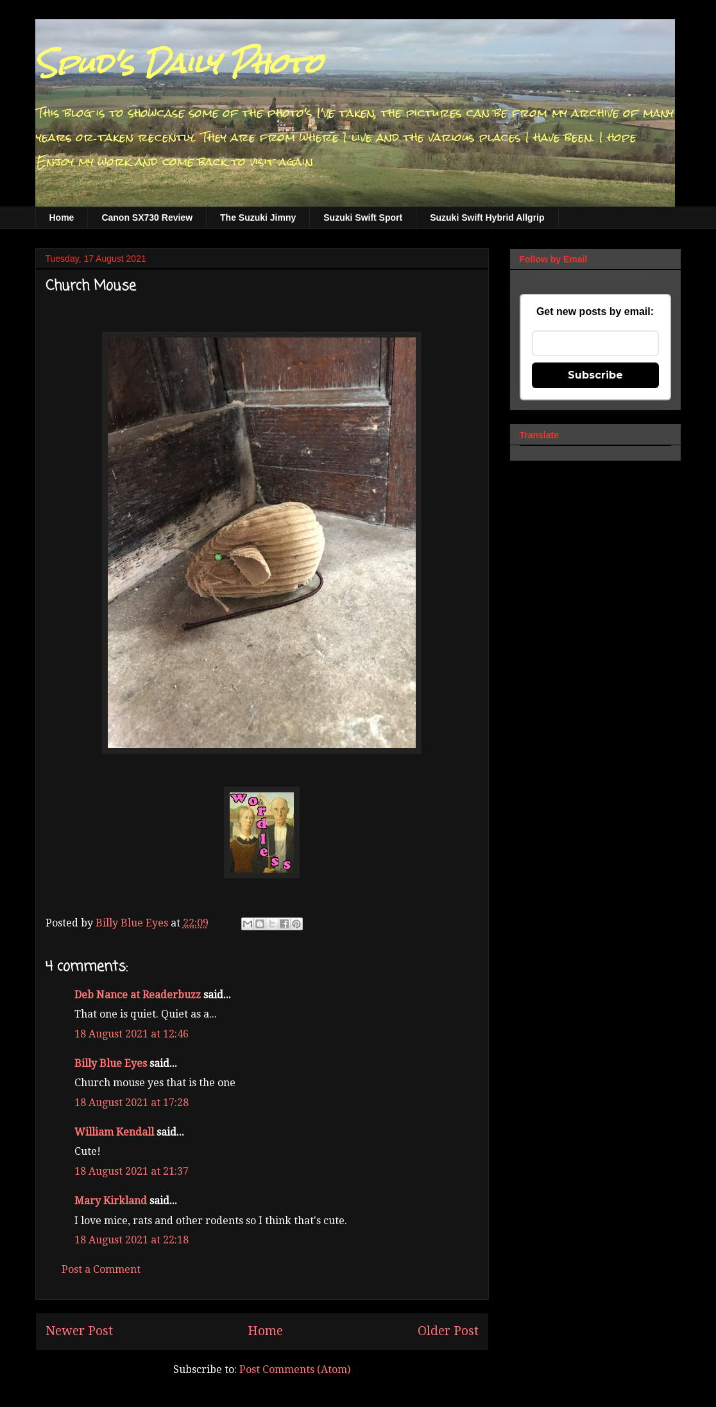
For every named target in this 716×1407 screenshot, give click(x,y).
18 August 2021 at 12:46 (131, 1034)
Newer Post (79, 1331)
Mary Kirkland (110, 1201)
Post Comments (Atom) (294, 1369)
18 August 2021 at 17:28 (131, 1102)
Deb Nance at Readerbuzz (137, 995)
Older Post (448, 1331)
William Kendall (114, 1132)
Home (61, 217)
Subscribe (595, 375)
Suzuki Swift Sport (362, 217)
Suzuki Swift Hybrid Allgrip (487, 217)
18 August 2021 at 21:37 (131, 1171)
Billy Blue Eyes (110, 1063)
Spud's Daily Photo (178, 63)
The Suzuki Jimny (258, 217)
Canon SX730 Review (146, 217)
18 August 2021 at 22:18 (131, 1240)
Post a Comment (101, 1269)
